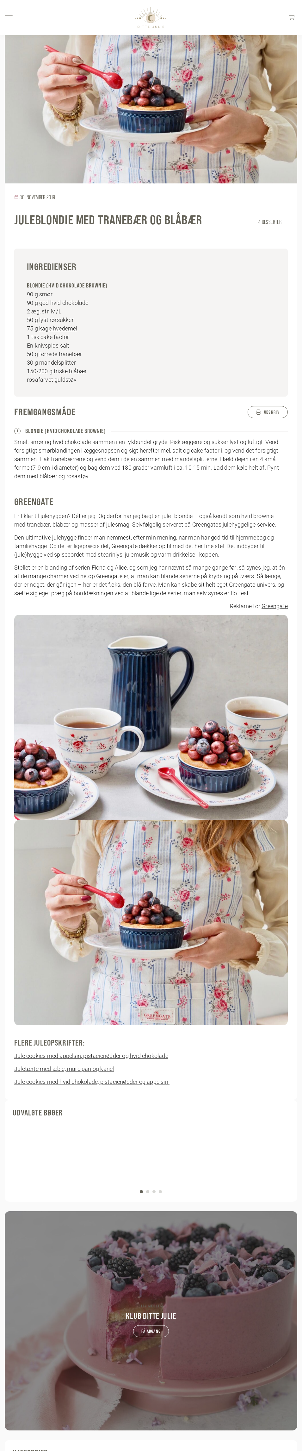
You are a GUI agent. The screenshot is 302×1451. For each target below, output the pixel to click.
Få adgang (151, 1331)
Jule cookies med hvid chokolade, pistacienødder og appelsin (91, 1082)
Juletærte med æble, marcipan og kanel (64, 1069)
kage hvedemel (58, 328)
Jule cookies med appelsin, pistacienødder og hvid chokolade (91, 1056)
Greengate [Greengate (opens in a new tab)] (275, 606)
